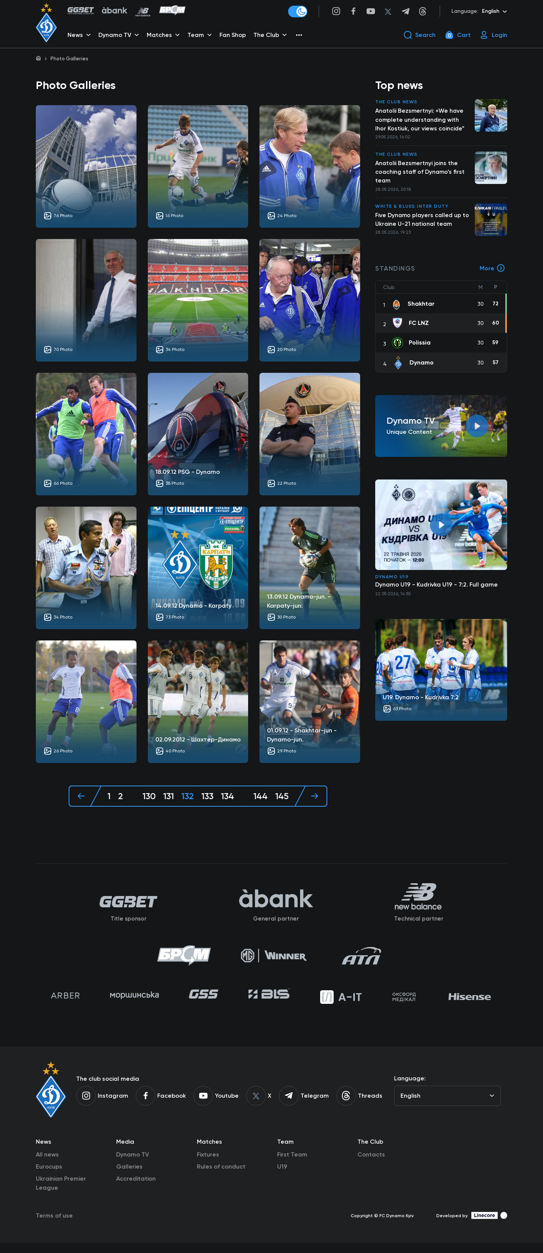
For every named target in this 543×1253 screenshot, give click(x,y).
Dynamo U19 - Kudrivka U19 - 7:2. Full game (436, 588)
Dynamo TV (132, 1164)
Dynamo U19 (392, 580)
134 (228, 797)
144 (261, 797)
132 (187, 797)
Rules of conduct (221, 1176)
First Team (292, 1164)
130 (148, 797)
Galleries (129, 1176)
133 (207, 797)
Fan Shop (233, 36)
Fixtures (208, 1164)
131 (167, 797)
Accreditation (136, 1188)
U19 (282, 1176)
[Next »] (311, 797)
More (492, 272)
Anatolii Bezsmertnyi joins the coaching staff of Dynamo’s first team (420, 174)
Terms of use (54, 1225)
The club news (396, 103)
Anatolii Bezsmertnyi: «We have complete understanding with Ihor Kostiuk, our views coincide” (420, 121)
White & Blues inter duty (411, 209)
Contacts (371, 1164)
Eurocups (49, 1176)
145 (283, 797)
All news (47, 1164)
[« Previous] (84, 797)
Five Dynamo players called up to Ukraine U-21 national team (423, 223)
